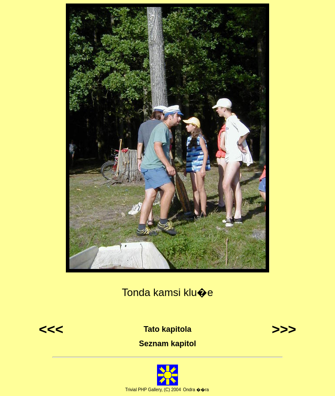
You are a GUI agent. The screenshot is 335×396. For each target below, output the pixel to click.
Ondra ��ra (196, 389)
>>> (284, 329)
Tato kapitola (167, 329)
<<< (51, 329)
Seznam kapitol (167, 343)
